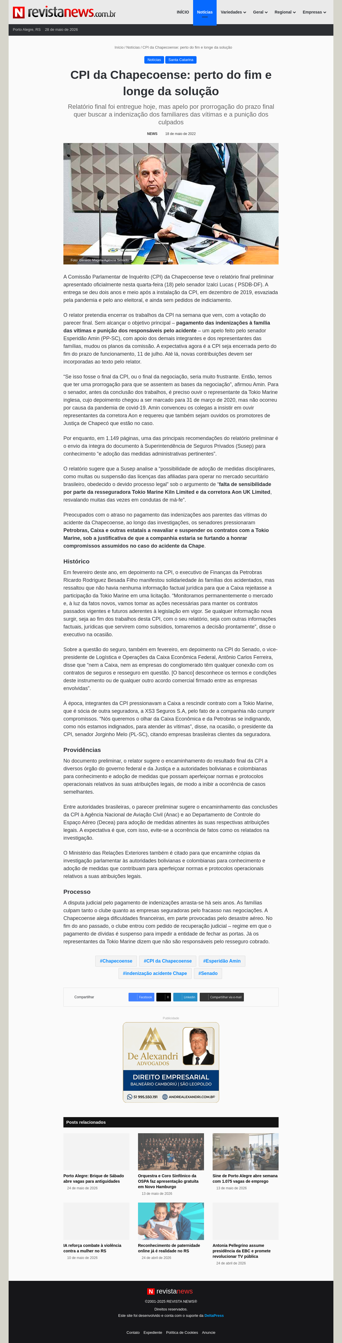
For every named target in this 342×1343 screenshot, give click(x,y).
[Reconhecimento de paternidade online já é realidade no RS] (171, 1221)
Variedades (231, 12)
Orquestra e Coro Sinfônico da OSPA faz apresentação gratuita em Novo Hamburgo (168, 1181)
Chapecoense (117, 961)
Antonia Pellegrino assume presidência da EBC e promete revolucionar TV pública (242, 1251)
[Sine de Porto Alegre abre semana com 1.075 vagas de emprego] (246, 1152)
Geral (258, 12)
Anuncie (208, 1332)
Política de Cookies (182, 1332)
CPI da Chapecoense (169, 961)
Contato (133, 1332)
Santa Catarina (180, 60)
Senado (209, 973)
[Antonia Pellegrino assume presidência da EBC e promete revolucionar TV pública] (246, 1221)
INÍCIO (183, 12)
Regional (283, 12)
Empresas (312, 12)
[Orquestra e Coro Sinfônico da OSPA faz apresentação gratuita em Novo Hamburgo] (171, 1152)
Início (117, 47)
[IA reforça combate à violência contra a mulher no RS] (96, 1221)
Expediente (152, 1332)
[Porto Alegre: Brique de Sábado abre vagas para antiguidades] (96, 1152)
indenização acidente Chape (156, 973)
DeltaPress (214, 1315)
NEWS (152, 134)
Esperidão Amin (223, 961)
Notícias (205, 12)
